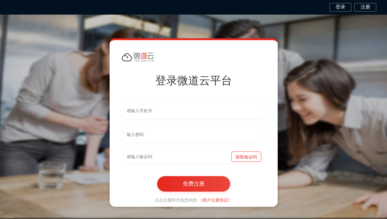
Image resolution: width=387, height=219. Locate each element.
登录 (340, 6)
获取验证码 (246, 157)
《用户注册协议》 (215, 200)
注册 (365, 6)
